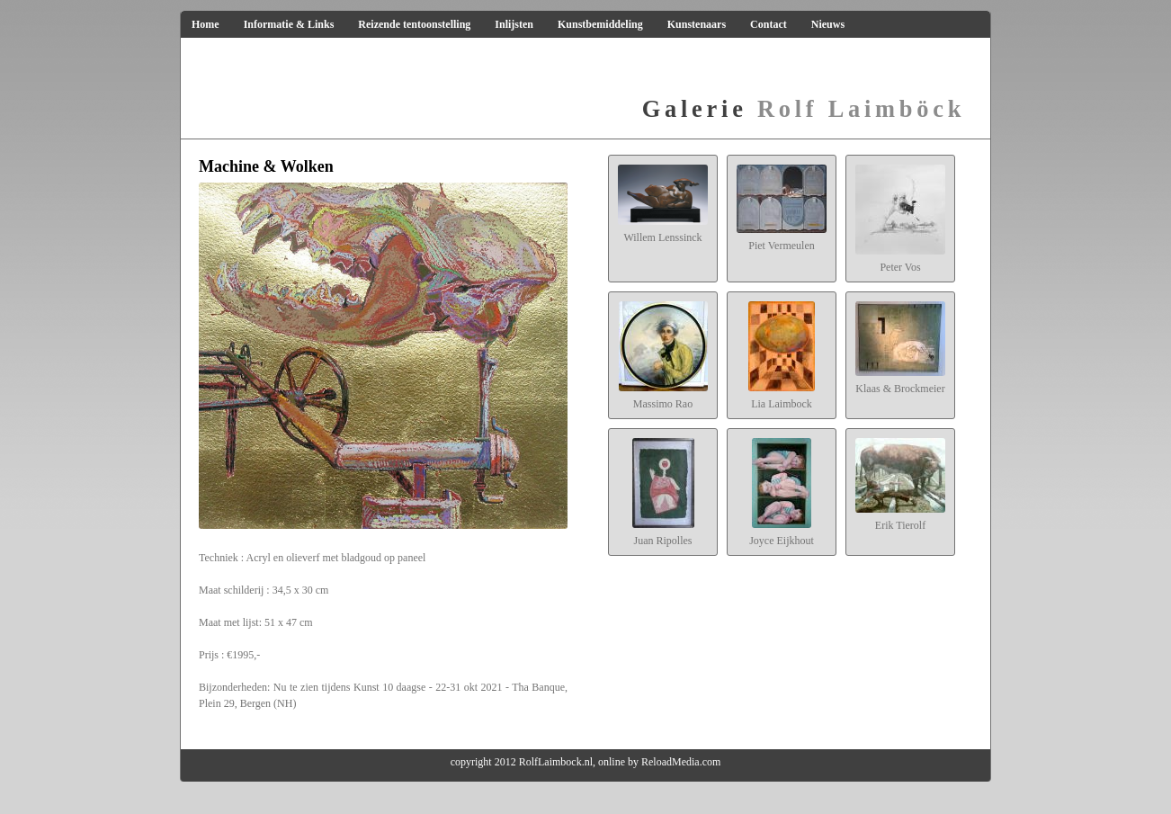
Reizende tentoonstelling (414, 24)
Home (205, 24)
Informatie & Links (289, 24)
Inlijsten (514, 24)
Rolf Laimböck (803, 108)
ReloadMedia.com (680, 762)
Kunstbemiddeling (600, 24)
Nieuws (828, 24)
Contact (768, 24)
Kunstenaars (696, 24)
